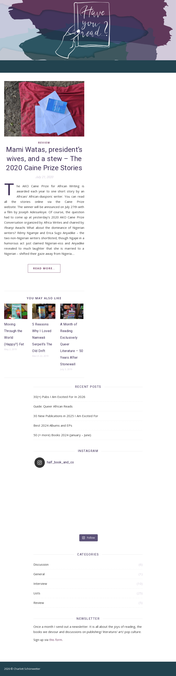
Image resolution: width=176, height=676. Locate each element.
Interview (40, 583)
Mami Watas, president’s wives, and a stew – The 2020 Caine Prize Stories (44, 159)
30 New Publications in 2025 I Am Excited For (65, 416)
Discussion (41, 564)
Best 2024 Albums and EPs (52, 425)
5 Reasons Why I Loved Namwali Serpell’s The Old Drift (42, 337)
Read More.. (44, 268)
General (39, 574)
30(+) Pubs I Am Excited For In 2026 (59, 397)
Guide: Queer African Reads (53, 406)
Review (44, 142)
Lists (36, 593)
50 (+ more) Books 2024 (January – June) (62, 435)
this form (55, 640)
